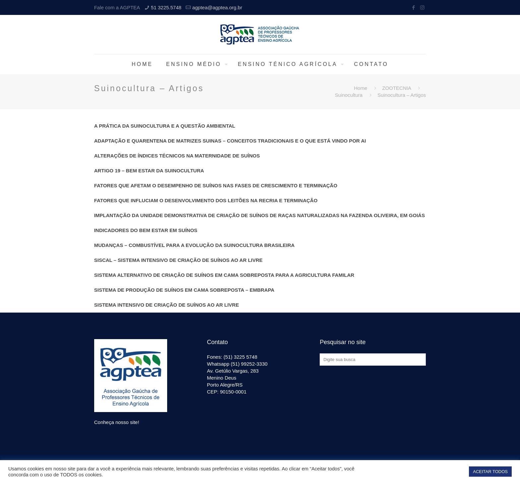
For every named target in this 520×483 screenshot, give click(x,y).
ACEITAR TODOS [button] (490, 471)
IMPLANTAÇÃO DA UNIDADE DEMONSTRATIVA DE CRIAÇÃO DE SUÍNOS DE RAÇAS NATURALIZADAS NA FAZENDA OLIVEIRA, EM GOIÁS (259, 215)
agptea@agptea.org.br (217, 7)
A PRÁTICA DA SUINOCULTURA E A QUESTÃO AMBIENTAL (164, 126)
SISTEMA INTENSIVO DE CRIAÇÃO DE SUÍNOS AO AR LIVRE (166, 305)
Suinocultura (348, 95)
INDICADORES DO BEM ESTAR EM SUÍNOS (145, 230)
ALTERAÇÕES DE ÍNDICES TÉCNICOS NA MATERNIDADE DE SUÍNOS (177, 155)
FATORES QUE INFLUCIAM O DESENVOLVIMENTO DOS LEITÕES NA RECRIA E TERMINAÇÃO (206, 200)
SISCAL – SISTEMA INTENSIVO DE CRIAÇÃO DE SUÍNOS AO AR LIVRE (178, 260)
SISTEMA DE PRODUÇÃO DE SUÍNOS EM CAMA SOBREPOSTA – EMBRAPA (184, 290)
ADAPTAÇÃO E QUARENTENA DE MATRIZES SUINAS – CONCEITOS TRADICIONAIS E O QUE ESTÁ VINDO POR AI (230, 141)
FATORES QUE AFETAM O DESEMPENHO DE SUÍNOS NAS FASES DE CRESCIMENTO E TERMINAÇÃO (215, 185)
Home (360, 88)
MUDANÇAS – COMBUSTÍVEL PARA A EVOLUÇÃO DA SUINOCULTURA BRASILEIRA (194, 245)
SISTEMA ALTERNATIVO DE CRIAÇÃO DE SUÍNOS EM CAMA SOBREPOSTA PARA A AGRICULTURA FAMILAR (224, 275)
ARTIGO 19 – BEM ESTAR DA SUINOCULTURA (149, 170)
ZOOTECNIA (396, 88)
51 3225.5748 (166, 7)
